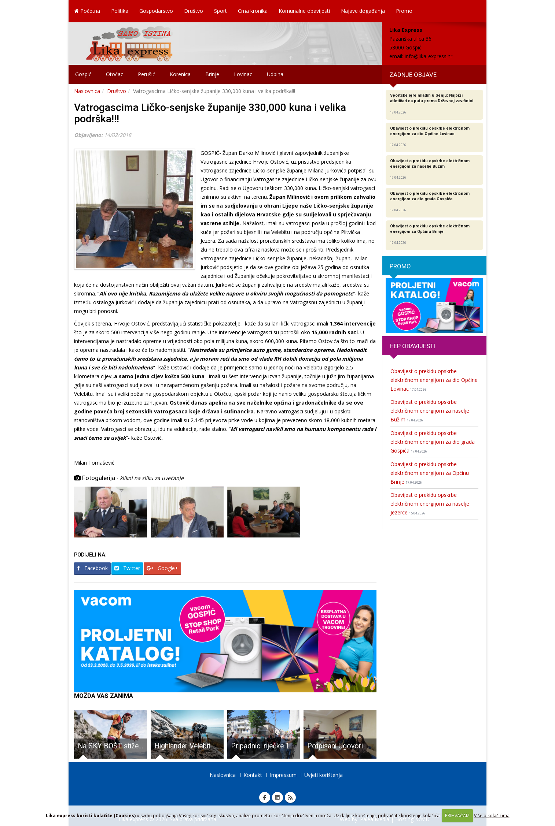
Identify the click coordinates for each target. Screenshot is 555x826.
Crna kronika (253, 10)
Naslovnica (87, 91)
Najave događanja (363, 10)
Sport (220, 10)
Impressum (283, 774)
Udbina (275, 74)
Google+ (162, 568)
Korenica (180, 74)
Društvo (193, 10)
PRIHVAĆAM (457, 815)
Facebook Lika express (264, 797)
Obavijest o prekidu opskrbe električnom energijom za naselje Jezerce (429, 503)
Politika (119, 10)
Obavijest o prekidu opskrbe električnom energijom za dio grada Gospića (432, 441)
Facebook (92, 568)
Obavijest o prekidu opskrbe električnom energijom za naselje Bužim (429, 410)
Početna (87, 10)
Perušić (146, 74)
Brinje (212, 74)
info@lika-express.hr (428, 56)
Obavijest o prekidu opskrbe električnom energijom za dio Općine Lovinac (434, 380)
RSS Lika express (290, 797)
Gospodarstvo (156, 10)
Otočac (114, 74)
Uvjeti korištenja (323, 774)
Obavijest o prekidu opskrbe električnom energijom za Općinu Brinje (429, 473)
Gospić (83, 74)
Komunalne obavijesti (304, 10)
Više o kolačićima (492, 815)
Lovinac (243, 74)
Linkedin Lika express (277, 797)
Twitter (127, 568)
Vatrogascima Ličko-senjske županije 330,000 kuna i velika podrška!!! (210, 113)
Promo (404, 10)
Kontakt (252, 774)
